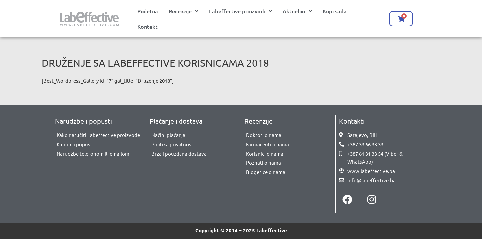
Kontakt (147, 26)
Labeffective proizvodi (240, 11)
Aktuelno (297, 11)
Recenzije (183, 11)
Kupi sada (335, 11)
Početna (147, 11)
